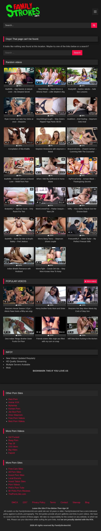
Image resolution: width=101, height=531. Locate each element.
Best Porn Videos (16, 421)
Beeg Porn (13, 440)
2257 (25, 502)
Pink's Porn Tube (16, 488)
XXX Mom (13, 447)
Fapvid (11, 453)
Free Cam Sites (15, 469)
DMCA (15, 502)
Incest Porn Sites (16, 475)
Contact (64, 502)
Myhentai (12, 405)
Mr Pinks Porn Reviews (19, 491)
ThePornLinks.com (17, 494)
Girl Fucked (13, 437)
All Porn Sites (14, 472)
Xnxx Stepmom (15, 415)
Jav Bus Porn (14, 412)
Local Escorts (14, 478)
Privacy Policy (38, 502)
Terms (53, 502)
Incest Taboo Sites (17, 481)
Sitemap (76, 502)
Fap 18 (11, 443)
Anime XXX (13, 402)
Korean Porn (14, 409)
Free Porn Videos (16, 418)
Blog (87, 502)
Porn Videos (14, 484)
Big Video (12, 450)
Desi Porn (13, 399)
